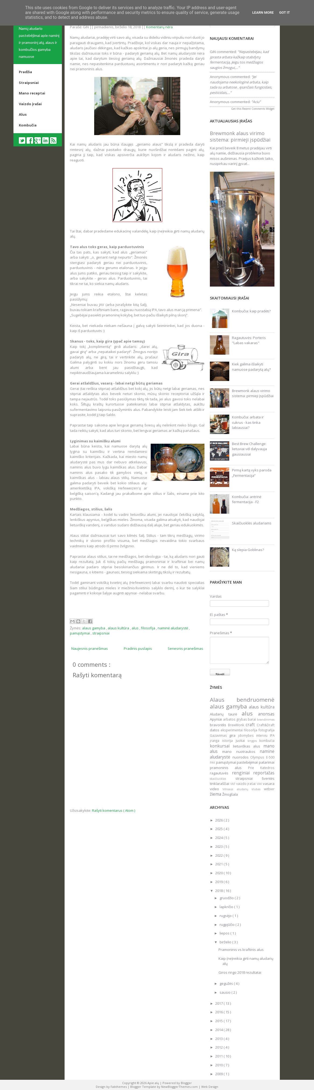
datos (215, 730)
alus (135, 628)
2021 (219, 864)
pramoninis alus (229, 767)
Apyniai (216, 719)
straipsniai (101, 633)
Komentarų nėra (159, 26)
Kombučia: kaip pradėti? (251, 311)
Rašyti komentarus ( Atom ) (113, 810)
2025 (219, 828)
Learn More (263, 12)
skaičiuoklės (222, 779)
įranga (216, 740)
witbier (269, 789)
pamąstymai (80, 633)
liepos (225, 933)
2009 (219, 1073)
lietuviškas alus (248, 746)
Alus (23, 114)
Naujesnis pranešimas (89, 648)
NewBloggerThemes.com (180, 1087)
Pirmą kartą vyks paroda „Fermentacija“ (251, 473)
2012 (219, 1047)
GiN (213, 51)
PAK (213, 762)
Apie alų (153, 1083)
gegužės (227, 983)
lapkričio (227, 906)
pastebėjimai (248, 762)
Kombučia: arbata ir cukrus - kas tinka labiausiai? (248, 422)
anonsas (266, 714)
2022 (219, 855)
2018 (219, 890)
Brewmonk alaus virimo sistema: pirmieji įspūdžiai (240, 136)
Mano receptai (32, 93)
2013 (219, 1038)
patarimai (266, 762)
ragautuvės (221, 773)
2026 (219, 820)
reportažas (263, 773)
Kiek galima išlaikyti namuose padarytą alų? (251, 367)
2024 (219, 837)
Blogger (186, 1083)
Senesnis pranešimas (185, 648)
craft (251, 725)
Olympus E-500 (262, 757)
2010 (219, 1065)
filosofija (148, 628)
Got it (284, 12)
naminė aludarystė (173, 628)
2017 (219, 1003)
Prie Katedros (261, 768)
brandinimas (265, 719)
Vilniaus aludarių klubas (243, 789)
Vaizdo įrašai (30, 103)
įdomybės (247, 735)
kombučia (266, 740)
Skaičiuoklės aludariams (251, 523)
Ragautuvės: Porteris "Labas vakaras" (249, 340)
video (216, 788)
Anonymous (220, 76)
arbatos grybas (235, 719)
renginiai (242, 773)
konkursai (221, 746)
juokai (242, 740)
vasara (268, 783)
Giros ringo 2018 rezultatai (239, 972)
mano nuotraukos (241, 751)
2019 (219, 881)
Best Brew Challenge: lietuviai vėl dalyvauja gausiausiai (249, 449)
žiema (216, 794)
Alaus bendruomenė (242, 699)
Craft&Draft (265, 725)
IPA (272, 735)
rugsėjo (226, 915)
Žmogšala (230, 794)
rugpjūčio (227, 924)
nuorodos (241, 757)
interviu (263, 735)
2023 (219, 846)
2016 (219, 1012)
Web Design (209, 1087)
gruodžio (227, 897)
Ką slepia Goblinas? (248, 549)
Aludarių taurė (226, 714)
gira (233, 735)
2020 (219, 872)
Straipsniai (29, 82)
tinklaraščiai (220, 783)
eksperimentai (232, 730)
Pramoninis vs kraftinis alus (241, 949)
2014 (219, 1029)
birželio (226, 942)
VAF (233, 784)
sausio (225, 992)
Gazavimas (219, 735)
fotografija (266, 730)
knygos (253, 741)
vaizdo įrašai (246, 783)
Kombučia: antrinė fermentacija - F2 (246, 499)
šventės (268, 778)
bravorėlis (219, 724)
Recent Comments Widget (258, 109)
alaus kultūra (119, 628)
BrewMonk (237, 725)
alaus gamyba (94, 628)
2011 (219, 1056)
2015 (219, 1020)
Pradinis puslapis (138, 648)
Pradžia (25, 71)
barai (252, 719)
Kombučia (28, 125)
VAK (260, 784)
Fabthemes (119, 1087)
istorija (228, 740)
